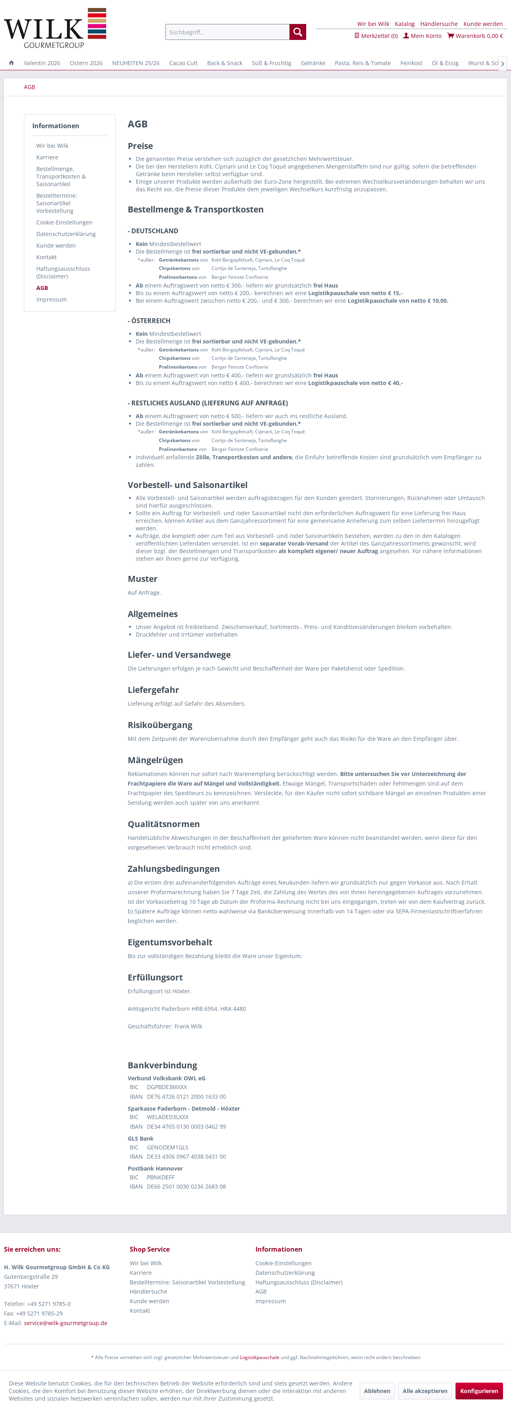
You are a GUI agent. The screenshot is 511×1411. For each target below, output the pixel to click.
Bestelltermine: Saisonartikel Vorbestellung (56, 203)
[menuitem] (235, 32)
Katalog (405, 24)
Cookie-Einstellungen (64, 222)
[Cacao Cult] (183, 63)
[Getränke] (313, 63)
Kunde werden (483, 24)
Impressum (51, 299)
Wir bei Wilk (373, 24)
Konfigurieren (479, 1391)
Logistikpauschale (259, 1357)
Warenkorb (475, 36)
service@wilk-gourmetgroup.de (65, 1323)
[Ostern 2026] (86, 63)
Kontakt (46, 257)
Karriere (47, 157)
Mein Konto (422, 36)
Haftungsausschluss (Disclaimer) (63, 272)
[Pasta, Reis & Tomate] (363, 63)
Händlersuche (439, 24)
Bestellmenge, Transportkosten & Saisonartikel (61, 176)
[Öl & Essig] (445, 63)
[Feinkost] (411, 63)
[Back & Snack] (224, 63)
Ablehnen (377, 1391)
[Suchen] (297, 32)
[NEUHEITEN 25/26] (135, 63)
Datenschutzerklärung (66, 234)
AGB (42, 288)
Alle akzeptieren (425, 1391)
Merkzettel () (376, 36)
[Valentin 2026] (42, 63)
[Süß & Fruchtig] (271, 63)
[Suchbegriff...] (235, 32)
